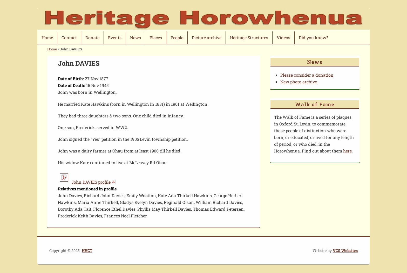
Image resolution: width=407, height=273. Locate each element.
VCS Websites (345, 250)
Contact (69, 37)
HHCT (87, 250)
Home (47, 37)
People (177, 37)
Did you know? (313, 37)
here (347, 151)
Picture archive (206, 37)
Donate (92, 37)
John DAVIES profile (91, 182)
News (135, 37)
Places (156, 37)
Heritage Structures (249, 37)
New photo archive (298, 81)
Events (114, 37)
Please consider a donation (307, 75)
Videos (283, 37)
